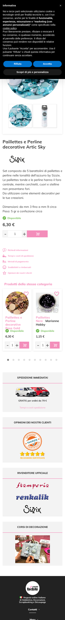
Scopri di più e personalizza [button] (32, 72)
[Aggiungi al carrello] (37, 233)
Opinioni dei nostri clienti (17, 273)
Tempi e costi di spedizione (18, 256)
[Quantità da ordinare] (15, 234)
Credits (53, 615)
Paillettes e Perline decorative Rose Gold (13, 323)
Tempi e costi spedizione (32, 407)
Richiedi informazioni (15, 250)
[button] (60, 5)
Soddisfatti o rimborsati (17, 267)
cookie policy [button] (9, 28)
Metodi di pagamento (16, 261)
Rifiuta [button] (17, 63)
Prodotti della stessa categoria (28, 284)
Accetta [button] (47, 63)
